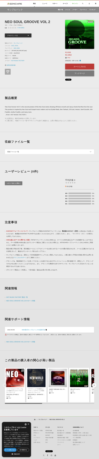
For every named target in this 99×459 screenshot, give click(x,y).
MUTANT (47, 435)
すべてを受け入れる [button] (10, 450)
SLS (46, 442)
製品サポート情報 (38, 430)
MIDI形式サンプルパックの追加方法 (33, 330)
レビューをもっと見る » (13, 183)
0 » (21, 27)
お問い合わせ (37, 442)
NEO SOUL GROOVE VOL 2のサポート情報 (20, 301)
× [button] (28, 424)
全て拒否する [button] (23, 450)
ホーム (34, 419)
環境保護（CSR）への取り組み (80, 433)
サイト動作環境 (77, 437)
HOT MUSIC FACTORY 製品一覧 (17, 297)
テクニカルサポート (20, 257)
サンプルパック (18, 43)
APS (46, 440)
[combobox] (26, 424)
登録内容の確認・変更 (62, 437)
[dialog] (16, 439)
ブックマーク (79, 73)
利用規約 (75, 440)
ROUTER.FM (48, 433)
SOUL (16, 45)
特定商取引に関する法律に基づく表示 (82, 435)
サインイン (75, 3)
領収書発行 (60, 435)
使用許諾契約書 (10, 65)
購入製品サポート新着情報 (64, 433)
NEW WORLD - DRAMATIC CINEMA (38, 394)
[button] (94, 385)
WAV (15, 48)
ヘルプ (35, 440)
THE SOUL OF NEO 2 (12, 394)
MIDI (18, 48)
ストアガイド (37, 437)
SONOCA (47, 430)
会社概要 (75, 430)
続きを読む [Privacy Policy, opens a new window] (18, 446)
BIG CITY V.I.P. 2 (75, 389)
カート (59, 444)
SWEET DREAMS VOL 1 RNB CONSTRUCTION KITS (64, 389)
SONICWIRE (14, 3)
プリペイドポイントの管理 (64, 440)
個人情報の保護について (79, 442)
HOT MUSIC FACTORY (17, 60)
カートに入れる (80, 67)
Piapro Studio (48, 437)
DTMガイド (36, 433)
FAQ (35, 435)
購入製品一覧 (60, 430)
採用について (76, 444)
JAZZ (12, 45)
